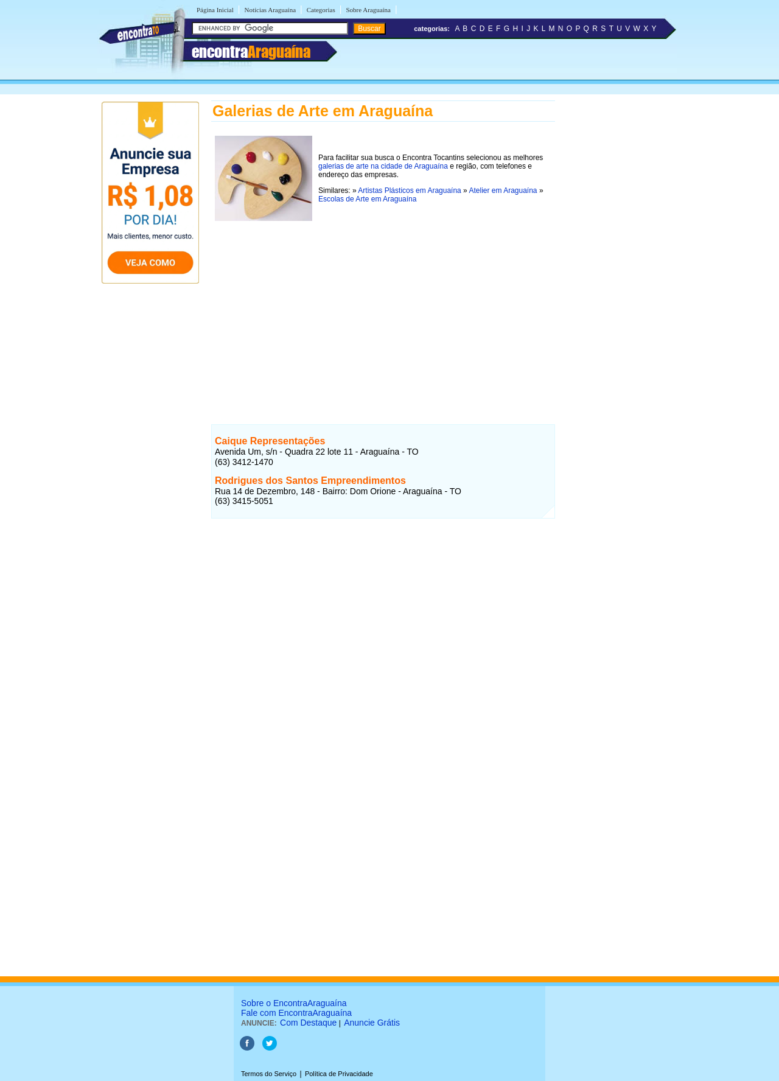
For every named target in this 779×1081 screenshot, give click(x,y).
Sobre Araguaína (368, 9)
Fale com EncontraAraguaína (296, 1013)
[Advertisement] (383, 310)
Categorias (321, 9)
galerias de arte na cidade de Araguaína (383, 166)
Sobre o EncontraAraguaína (294, 1003)
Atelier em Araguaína (503, 190)
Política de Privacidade (339, 1073)
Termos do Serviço (268, 1073)
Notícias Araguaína (270, 9)
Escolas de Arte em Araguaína (367, 199)
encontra (251, 51)
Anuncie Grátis (372, 1022)
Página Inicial (215, 9)
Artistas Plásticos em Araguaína (409, 190)
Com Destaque (308, 1022)
